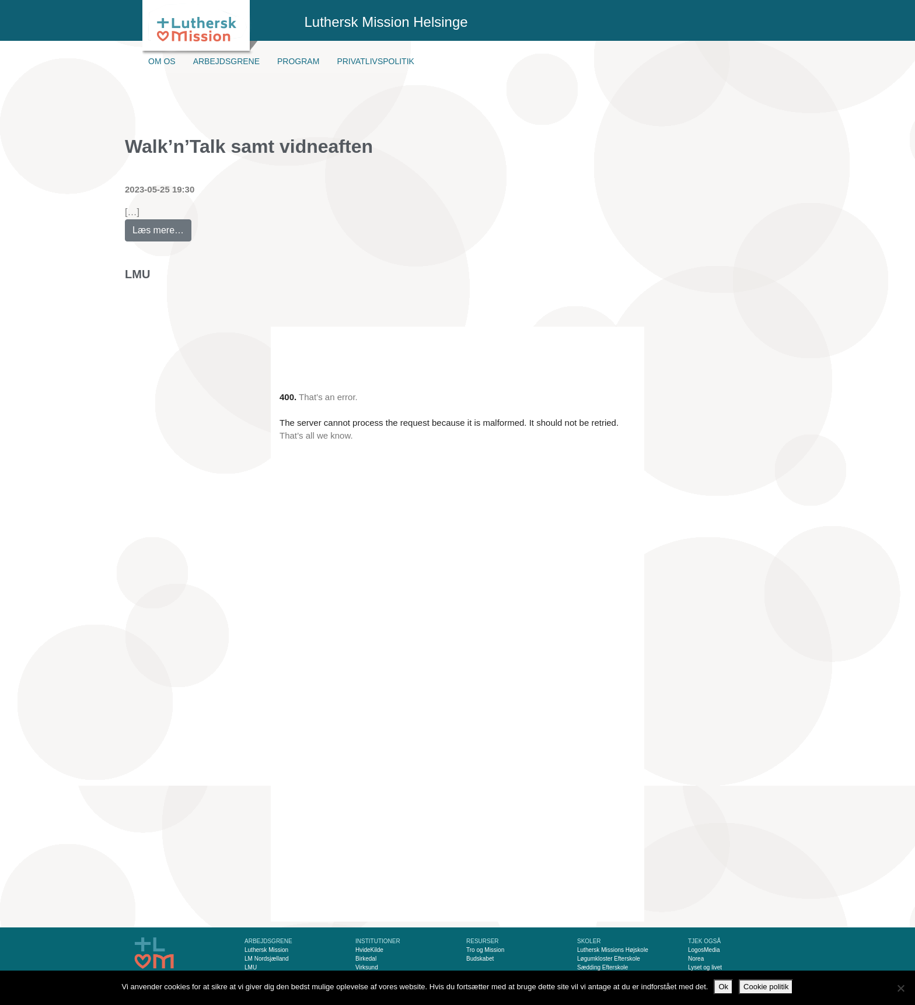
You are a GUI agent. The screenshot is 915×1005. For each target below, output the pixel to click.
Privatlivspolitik (375, 61)
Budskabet (480, 958)
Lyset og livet (705, 967)
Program (298, 61)
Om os (162, 61)
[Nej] (900, 988)
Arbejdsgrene (226, 61)
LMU (137, 274)
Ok (723, 986)
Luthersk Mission (266, 950)
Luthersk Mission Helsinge (386, 22)
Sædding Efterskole (602, 967)
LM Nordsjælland (267, 958)
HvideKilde (369, 950)
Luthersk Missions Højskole (612, 950)
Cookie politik (765, 986)
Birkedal (365, 958)
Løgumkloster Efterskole (608, 958)
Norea (696, 958)
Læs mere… (161, 227)
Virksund (366, 967)
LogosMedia (704, 950)
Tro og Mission (485, 950)
